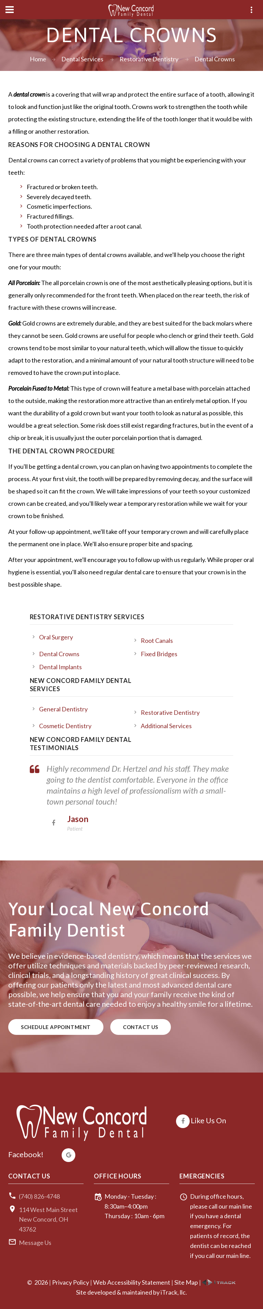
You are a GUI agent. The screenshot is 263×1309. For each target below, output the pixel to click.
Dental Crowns (59, 654)
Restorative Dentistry (149, 59)
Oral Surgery (56, 637)
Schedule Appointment (56, 1027)
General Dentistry (63, 709)
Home (38, 59)
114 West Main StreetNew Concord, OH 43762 (48, 1219)
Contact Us (140, 1027)
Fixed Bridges (159, 654)
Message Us (35, 1242)
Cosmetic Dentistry (65, 726)
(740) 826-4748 (39, 1196)
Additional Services (166, 726)
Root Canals (157, 640)
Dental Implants (60, 667)
